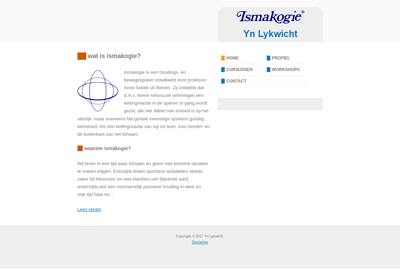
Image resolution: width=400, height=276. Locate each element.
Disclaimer (200, 242)
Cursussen (239, 69)
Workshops (286, 69)
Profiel (281, 58)
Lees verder (89, 209)
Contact (236, 81)
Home (232, 58)
